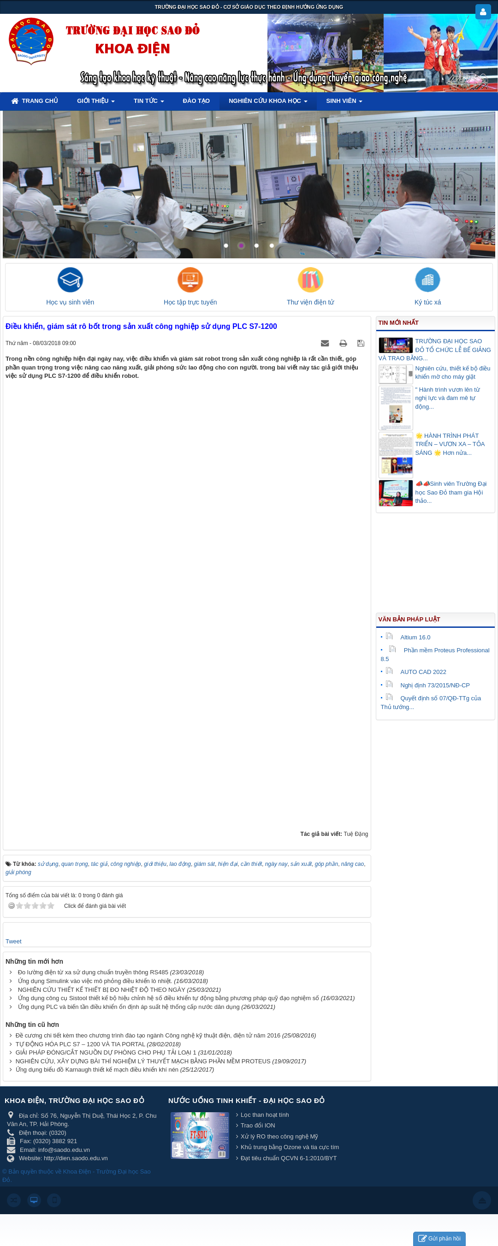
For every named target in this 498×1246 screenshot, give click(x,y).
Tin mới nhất (399, 322)
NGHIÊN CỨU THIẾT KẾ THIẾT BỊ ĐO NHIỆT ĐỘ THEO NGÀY (101, 989)
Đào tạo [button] (196, 100)
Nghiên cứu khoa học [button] (268, 103)
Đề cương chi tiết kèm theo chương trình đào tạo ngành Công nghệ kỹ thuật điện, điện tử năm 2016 (148, 1035)
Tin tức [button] (149, 103)
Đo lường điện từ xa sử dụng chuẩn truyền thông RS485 (93, 972)
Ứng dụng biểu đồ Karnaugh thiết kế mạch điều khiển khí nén (97, 1069)
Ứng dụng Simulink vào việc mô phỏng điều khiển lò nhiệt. (95, 981)
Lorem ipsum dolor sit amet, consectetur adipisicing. (381, 133)
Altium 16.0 (408, 637)
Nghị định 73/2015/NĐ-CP (427, 685)
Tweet (14, 941)
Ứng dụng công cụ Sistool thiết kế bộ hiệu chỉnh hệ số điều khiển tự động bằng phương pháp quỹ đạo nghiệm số (169, 998)
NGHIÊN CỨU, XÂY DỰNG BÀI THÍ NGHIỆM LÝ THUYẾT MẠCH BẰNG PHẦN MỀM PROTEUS (143, 1061)
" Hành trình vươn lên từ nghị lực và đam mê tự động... (447, 398)
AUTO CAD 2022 (415, 671)
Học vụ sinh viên (70, 302)
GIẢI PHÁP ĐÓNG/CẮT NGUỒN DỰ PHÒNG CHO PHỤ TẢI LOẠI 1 (106, 1052)
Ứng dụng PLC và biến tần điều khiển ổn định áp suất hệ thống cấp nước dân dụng (129, 1006)
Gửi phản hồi (439, 1238)
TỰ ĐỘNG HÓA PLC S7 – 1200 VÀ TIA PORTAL (80, 1044)
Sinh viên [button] (344, 103)
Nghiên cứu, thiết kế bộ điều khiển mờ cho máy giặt (453, 373)
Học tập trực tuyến (190, 302)
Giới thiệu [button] (96, 103)
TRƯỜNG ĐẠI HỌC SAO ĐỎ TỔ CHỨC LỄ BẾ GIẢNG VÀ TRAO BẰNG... (435, 350)
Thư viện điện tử (310, 302)
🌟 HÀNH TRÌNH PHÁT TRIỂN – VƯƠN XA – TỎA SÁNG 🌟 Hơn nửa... (450, 444)
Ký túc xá (428, 302)
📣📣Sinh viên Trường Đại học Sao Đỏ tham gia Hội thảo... (451, 492)
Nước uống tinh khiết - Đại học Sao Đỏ (246, 1100)
